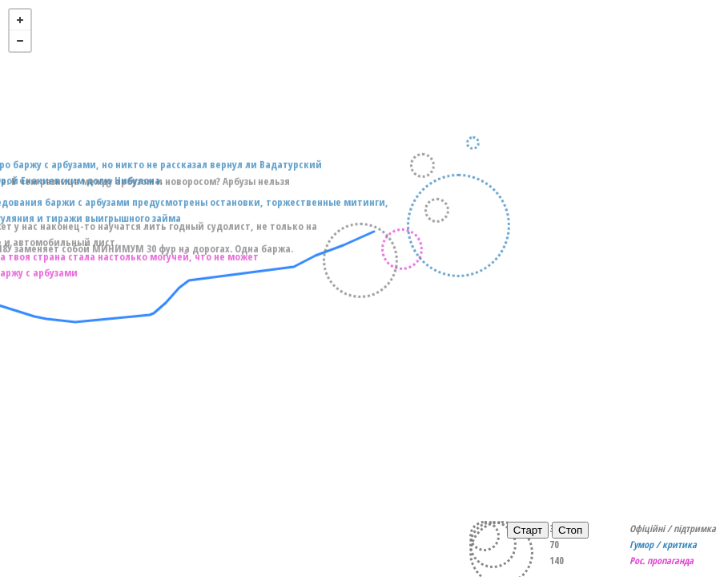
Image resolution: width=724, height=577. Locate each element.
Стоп (570, 530)
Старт (527, 530)
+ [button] (20, 20)
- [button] (20, 40)
